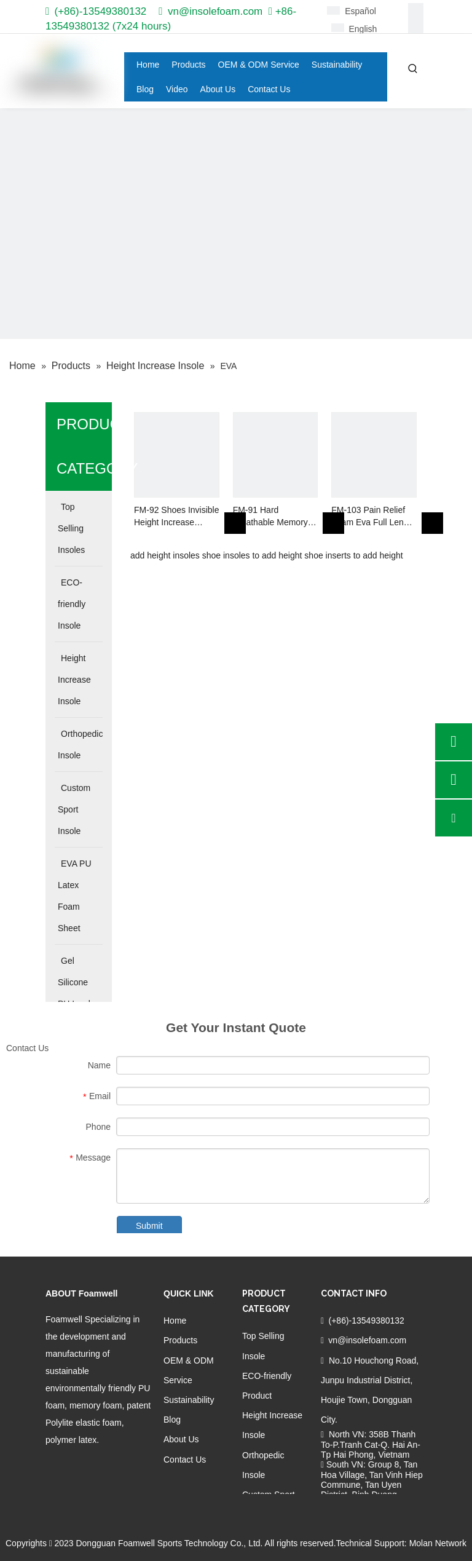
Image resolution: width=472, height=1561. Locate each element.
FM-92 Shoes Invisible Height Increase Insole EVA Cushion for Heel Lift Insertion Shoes (176, 516)
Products (180, 1340)
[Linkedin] (415, 26)
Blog (172, 1419)
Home (174, 1320)
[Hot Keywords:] (413, 69)
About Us (181, 1439)
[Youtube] (116, 1465)
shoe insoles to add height (252, 555)
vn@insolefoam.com (215, 11)
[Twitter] (95, 1465)
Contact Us (184, 1459)
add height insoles (165, 555)
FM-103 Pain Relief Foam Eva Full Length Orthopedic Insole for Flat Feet (373, 516)
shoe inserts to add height (353, 555)
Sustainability (188, 1400)
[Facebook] (415, 10)
